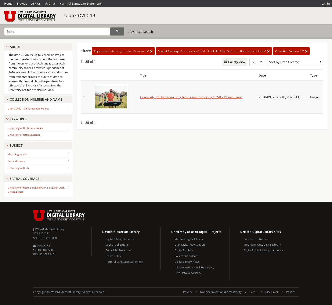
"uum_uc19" (291, 51)
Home (8, 3)
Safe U (253, 292)
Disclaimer (271, 292)
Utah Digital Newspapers (189, 244)
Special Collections (117, 244)
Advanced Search (141, 32)
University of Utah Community (25, 128)
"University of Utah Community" (123, 51)
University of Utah (18, 168)
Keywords (18, 119)
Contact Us (41, 245)
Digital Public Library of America (263, 250)
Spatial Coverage (24, 178)
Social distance (16, 161)
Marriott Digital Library (188, 239)
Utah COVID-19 (79, 15)
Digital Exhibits (183, 250)
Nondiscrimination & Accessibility (221, 292)
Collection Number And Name (36, 99)
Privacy (187, 292)
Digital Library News (186, 262)
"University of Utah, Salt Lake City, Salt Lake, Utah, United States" (214, 51)
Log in (325, 3)
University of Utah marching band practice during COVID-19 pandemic (191, 97)
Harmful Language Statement (80, 3)
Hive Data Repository (187, 273)
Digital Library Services (119, 239)
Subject (16, 145)
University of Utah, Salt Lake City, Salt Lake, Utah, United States (36, 189)
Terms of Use (113, 256)
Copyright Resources (118, 250)
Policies (290, 292)
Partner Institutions (255, 239)
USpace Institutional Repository (194, 267)
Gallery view (236, 62)
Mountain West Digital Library (262, 244)
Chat (50, 3)
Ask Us (36, 3)
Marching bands (17, 154)
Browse (22, 3)
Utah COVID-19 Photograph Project (28, 108)
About (15, 47)
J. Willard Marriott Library (49, 229)
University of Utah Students (24, 135)
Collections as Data (186, 256)
